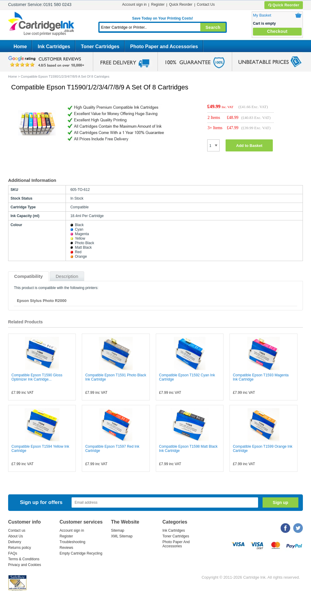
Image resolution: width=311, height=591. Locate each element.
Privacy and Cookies (24, 565)
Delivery (14, 542)
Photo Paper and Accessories (164, 46)
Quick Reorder (283, 5)
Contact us (16, 530)
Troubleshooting (72, 542)
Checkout (277, 31)
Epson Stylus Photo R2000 (41, 300)
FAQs (12, 553)
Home (20, 46)
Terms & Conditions (23, 559)
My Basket (262, 15)
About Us (15, 536)
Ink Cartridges (54, 46)
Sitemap (117, 530)
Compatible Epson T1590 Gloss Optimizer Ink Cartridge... (36, 377)
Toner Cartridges (100, 46)
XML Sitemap (122, 536)
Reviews (66, 548)
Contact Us (206, 4)
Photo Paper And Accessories (176, 544)
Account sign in (134, 4)
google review (47, 61)
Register (158, 4)
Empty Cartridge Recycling (81, 553)
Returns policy (19, 548)
